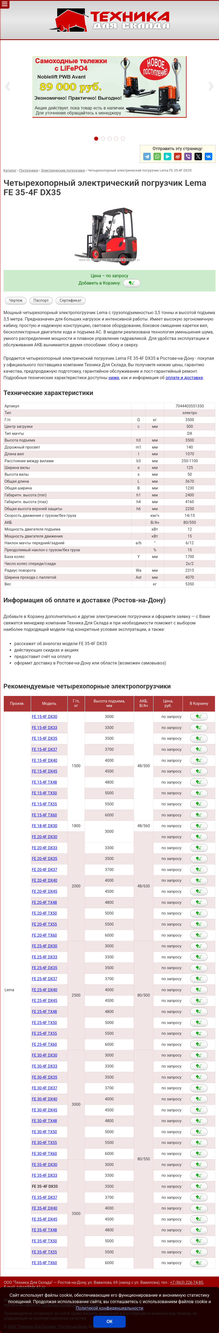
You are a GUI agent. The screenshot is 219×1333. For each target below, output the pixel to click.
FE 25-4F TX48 (44, 1011)
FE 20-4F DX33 (44, 848)
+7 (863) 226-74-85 (186, 1282)
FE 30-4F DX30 (44, 1055)
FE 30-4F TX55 (44, 1142)
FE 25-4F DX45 (44, 1000)
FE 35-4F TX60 (44, 1263)
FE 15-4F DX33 (44, 728)
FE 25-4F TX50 (44, 1023)
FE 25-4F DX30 (44, 946)
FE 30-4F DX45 (44, 1110)
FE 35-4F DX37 (44, 1197)
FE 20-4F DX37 (44, 870)
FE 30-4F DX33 (44, 1066)
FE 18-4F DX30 (44, 826)
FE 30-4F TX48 (44, 1121)
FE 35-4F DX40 (44, 1208)
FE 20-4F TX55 (44, 924)
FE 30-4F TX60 (44, 1153)
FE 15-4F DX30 (44, 717)
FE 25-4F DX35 (44, 968)
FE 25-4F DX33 (44, 957)
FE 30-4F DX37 (44, 1088)
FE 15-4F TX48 (44, 782)
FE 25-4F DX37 (44, 979)
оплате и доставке (184, 377)
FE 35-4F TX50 (44, 1241)
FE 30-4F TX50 (44, 1132)
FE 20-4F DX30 (44, 837)
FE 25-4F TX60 (44, 1044)
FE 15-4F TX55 (44, 804)
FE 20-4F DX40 (44, 880)
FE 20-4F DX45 (44, 891)
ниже (113, 377)
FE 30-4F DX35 (44, 1077)
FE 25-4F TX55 (44, 1033)
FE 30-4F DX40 (44, 1099)
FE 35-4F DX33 (44, 1175)
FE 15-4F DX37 (44, 749)
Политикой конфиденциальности (109, 1308)
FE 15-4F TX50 (44, 793)
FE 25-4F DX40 (44, 990)
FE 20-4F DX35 (44, 858)
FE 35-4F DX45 (44, 1219)
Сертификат (70, 300)
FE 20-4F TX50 (44, 913)
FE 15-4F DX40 (44, 760)
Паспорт (41, 300)
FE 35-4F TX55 (44, 1252)
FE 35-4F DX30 (44, 1165)
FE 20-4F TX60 (44, 935)
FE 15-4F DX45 (44, 771)
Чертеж (15, 300)
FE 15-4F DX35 (44, 738)
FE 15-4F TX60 (44, 815)
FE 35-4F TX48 (44, 1230)
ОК (109, 1321)
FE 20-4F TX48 (44, 902)
